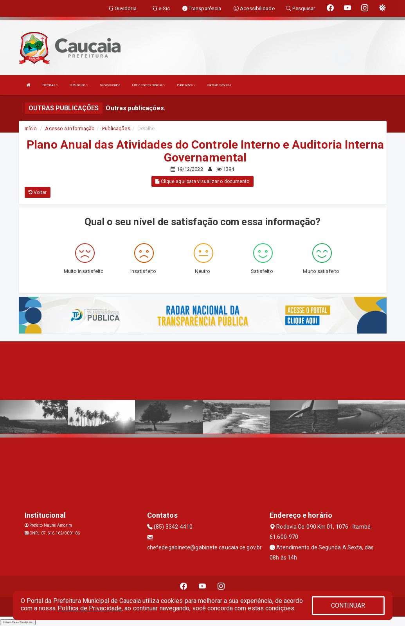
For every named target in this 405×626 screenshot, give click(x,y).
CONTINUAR (348, 605)
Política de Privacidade (90, 608)
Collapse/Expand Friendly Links (17, 622)
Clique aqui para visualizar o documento (202, 181)
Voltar (38, 192)
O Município (79, 85)
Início (31, 128)
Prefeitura (50, 85)
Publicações (186, 85)
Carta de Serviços (219, 85)
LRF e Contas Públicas (148, 85)
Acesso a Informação (70, 128)
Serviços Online (110, 85)
